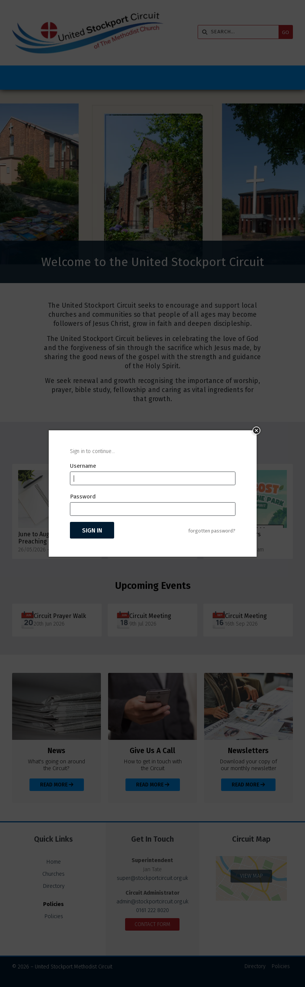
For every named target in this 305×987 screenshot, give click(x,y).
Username (83, 465)
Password (83, 496)
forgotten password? (211, 531)
